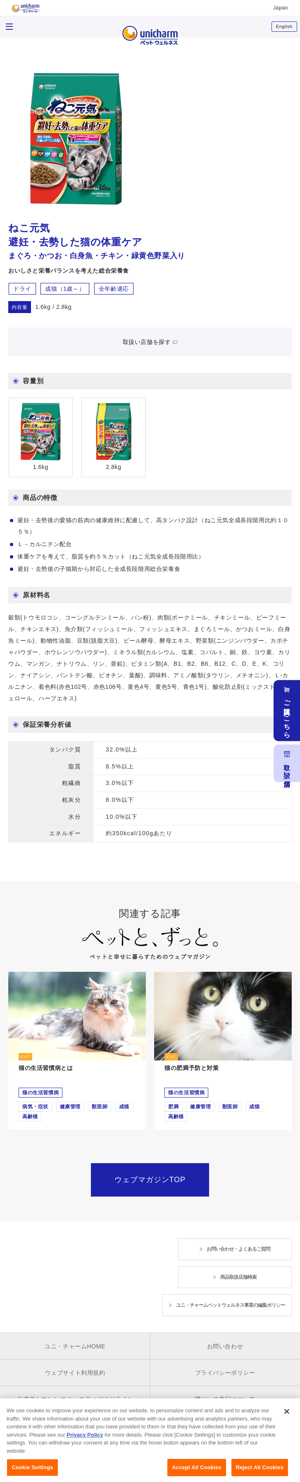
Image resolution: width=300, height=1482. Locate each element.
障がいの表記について (225, 1399)
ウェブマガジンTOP (150, 1180)
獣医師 (99, 1107)
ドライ (22, 288)
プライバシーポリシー (225, 1372)
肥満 (173, 1107)
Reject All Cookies (259, 1472)
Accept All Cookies (196, 1472)
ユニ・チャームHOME (75, 1346)
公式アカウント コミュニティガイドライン (75, 1399)
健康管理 (70, 1107)
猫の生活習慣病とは (46, 1068)
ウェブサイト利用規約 (75, 1372)
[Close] (287, 1416)
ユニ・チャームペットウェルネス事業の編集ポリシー (230, 1305)
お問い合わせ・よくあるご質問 (238, 1249)
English (284, 26)
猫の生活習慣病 (40, 1093)
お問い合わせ (225, 1346)
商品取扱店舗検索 (238, 1277)
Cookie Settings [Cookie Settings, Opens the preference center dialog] (32, 1472)
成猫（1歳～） (65, 288)
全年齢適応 (114, 288)
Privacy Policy (85, 1439)
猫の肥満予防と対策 (191, 1068)
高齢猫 (30, 1116)
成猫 (124, 1107)
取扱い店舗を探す (147, 342)
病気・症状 (35, 1107)
